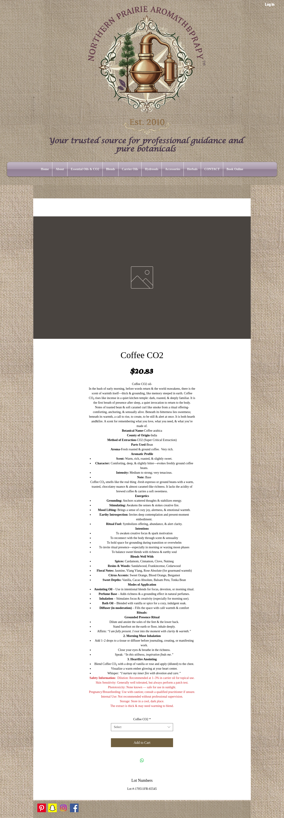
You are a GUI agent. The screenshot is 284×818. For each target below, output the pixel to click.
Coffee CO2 (142, 719)
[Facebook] (74, 808)
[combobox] (142, 727)
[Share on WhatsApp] (142, 760)
